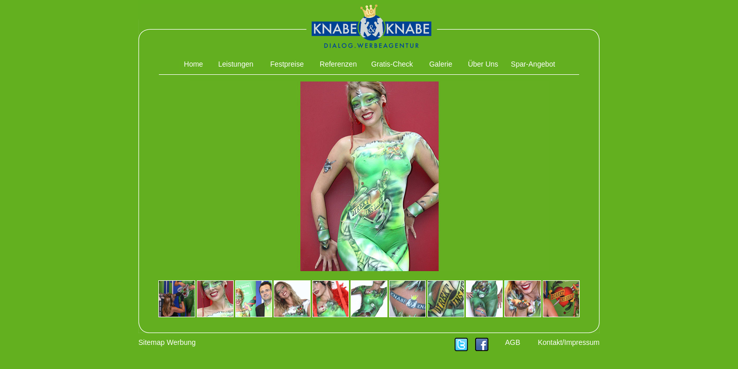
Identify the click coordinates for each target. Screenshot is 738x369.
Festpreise (286, 64)
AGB (512, 342)
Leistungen (236, 64)
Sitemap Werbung (167, 342)
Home (193, 64)
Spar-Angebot (533, 64)
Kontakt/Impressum (569, 342)
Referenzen (338, 64)
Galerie (440, 64)
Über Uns (483, 64)
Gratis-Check (392, 64)
